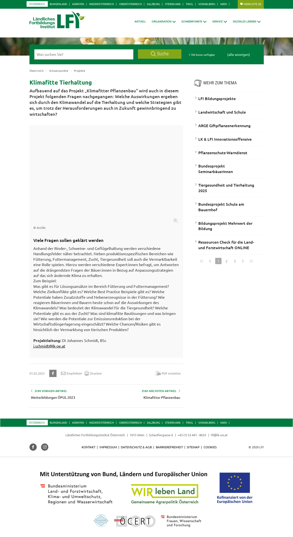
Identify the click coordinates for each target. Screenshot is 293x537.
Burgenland (58, 4)
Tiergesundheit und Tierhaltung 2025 (226, 187)
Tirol (189, 4)
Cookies (210, 447)
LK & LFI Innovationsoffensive (225, 139)
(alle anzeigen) (238, 54)
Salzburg (153, 4)
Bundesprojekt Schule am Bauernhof (221, 206)
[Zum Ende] (251, 261)
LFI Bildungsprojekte (217, 98)
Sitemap (193, 447)
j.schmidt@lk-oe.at (49, 345)
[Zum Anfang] (202, 261)
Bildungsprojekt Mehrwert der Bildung (225, 225)
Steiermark (173, 4)
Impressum (108, 447)
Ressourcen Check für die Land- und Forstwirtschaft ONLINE (226, 244)
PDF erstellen (168, 373)
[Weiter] (243, 261)
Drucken (93, 373)
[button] (164, 21)
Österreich (37, 4)
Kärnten (78, 4)
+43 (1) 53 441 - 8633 (192, 435)
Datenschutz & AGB (136, 447)
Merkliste (252, 4)
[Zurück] (210, 261)
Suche (160, 54)
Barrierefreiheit (169, 447)
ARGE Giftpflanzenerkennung (224, 125)
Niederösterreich (101, 4)
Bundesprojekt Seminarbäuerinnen (215, 168)
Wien (223, 4)
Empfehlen (71, 373)
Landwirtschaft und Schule (222, 112)
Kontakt (88, 447)
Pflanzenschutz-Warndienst (222, 152)
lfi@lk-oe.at (219, 435)
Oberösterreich (130, 4)
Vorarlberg (206, 4)
